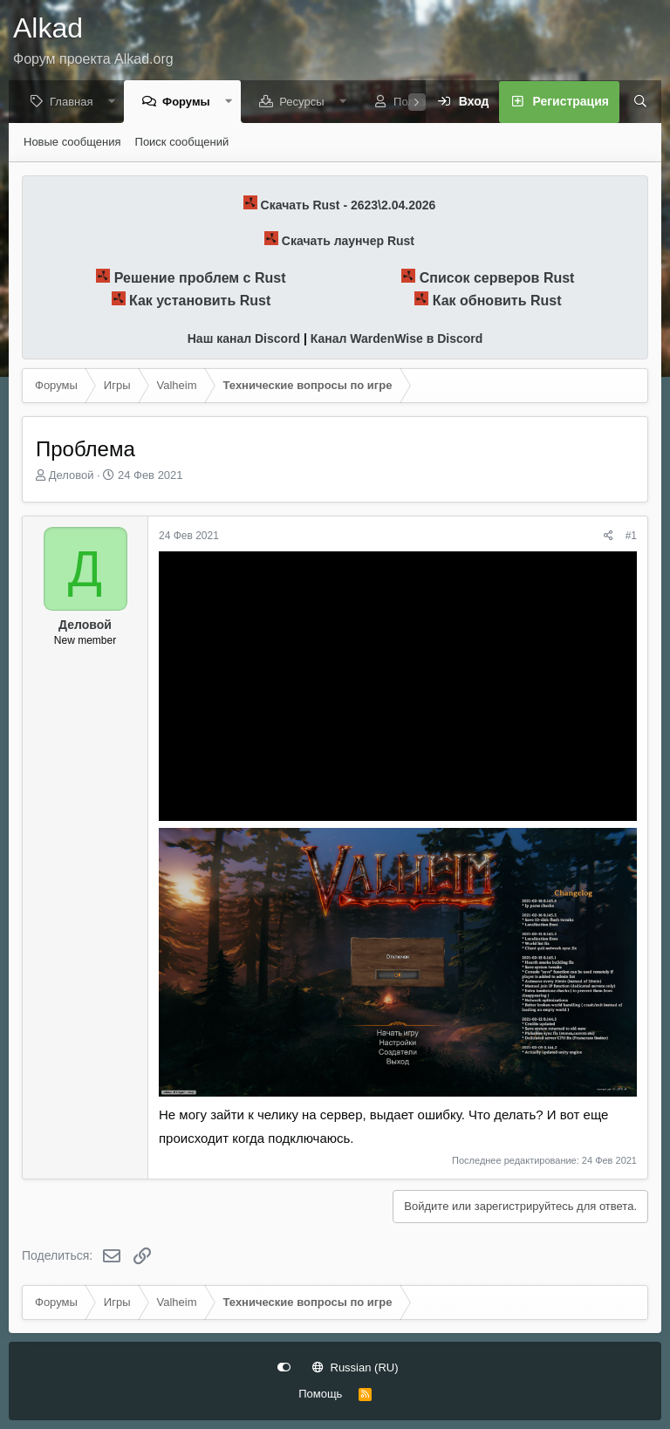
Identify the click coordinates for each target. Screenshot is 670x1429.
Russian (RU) (355, 1367)
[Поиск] (634, 103)
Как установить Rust (199, 301)
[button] (115, 102)
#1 (631, 536)
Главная (75, 102)
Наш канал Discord (244, 339)
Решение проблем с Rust (200, 278)
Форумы (191, 102)
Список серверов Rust (497, 278)
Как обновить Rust (497, 301)
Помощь (320, 1393)
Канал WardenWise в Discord (396, 339)
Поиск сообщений (182, 142)
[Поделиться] (608, 537)
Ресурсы (306, 102)
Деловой (71, 475)
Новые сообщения (72, 142)
